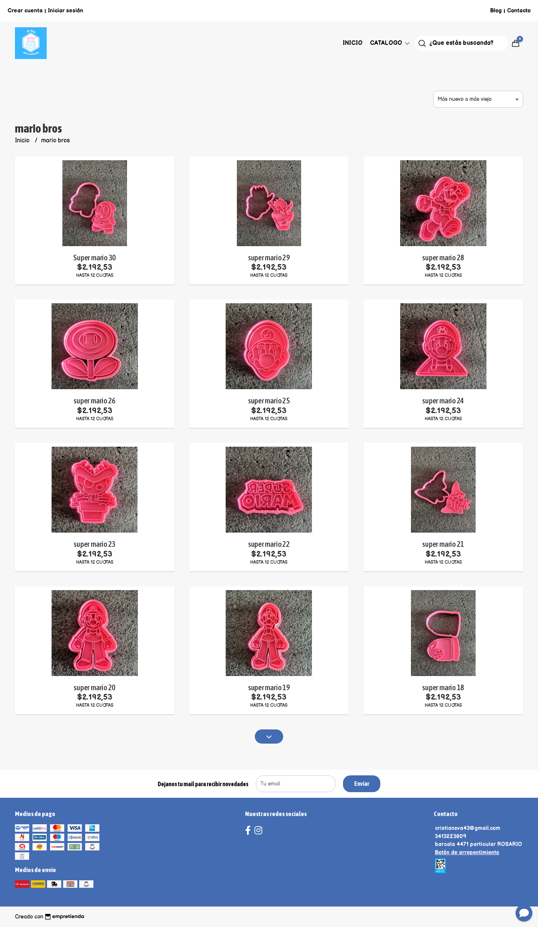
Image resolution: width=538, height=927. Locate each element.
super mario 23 (94, 544)
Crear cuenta (25, 10)
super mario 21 (443, 544)
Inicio (352, 43)
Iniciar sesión (65, 10)
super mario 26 (94, 400)
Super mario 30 (94, 257)
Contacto (519, 10)
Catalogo (390, 43)
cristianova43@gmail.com (467, 828)
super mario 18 (443, 687)
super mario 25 (269, 400)
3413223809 (450, 836)
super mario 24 (443, 400)
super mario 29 (269, 257)
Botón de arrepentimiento (467, 852)
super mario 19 (269, 687)
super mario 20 (94, 687)
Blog (496, 10)
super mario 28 (443, 257)
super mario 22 (269, 544)
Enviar (361, 783)
